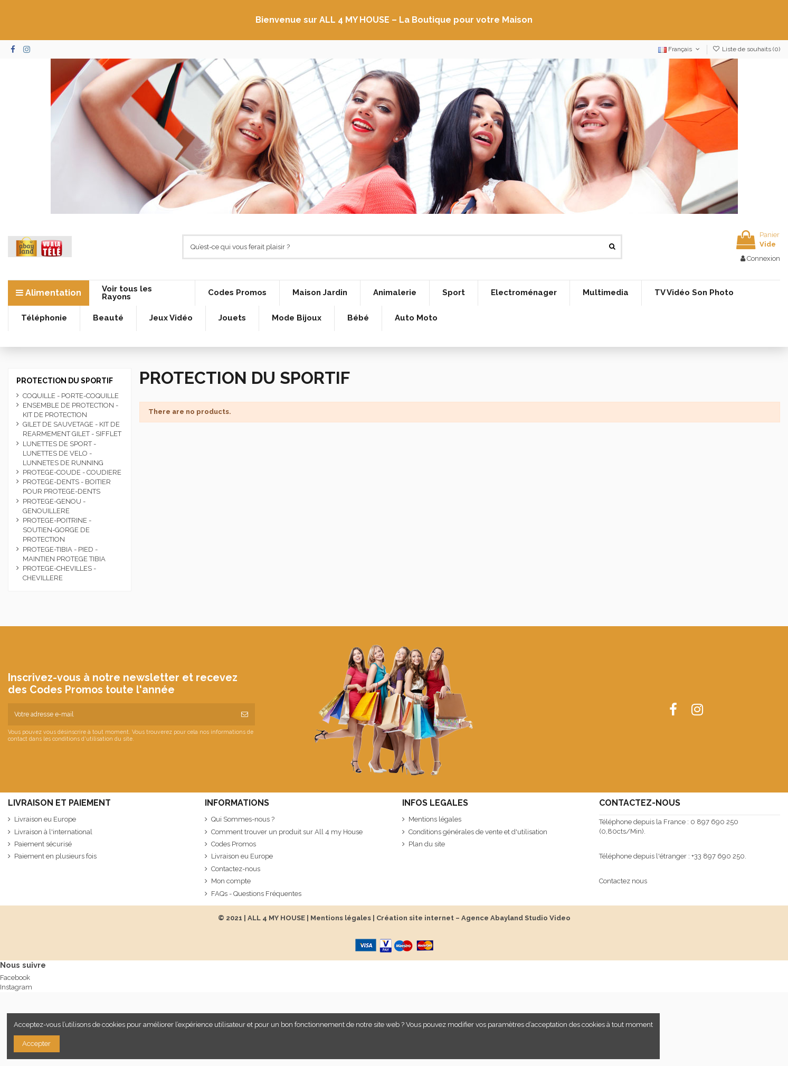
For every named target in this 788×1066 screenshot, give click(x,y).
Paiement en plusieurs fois (55, 856)
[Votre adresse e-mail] (121, 714)
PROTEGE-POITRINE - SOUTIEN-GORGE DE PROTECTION (57, 529)
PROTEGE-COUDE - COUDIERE (72, 472)
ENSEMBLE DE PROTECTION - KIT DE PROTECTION (70, 410)
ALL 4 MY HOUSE (276, 918)
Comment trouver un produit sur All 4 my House (287, 832)
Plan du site (427, 844)
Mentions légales (435, 819)
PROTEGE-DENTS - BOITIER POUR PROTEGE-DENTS (67, 486)
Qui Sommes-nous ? (242, 819)
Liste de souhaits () (746, 49)
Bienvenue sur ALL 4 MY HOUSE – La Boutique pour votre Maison (394, 20)
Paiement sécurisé (43, 844)
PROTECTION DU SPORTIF (64, 380)
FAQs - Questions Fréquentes (256, 894)
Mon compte (231, 881)
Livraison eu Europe (45, 819)
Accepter (36, 1044)
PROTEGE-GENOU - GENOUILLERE (54, 506)
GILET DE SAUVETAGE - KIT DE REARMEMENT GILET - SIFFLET (72, 429)
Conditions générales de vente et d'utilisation (478, 832)
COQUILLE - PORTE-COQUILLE (71, 396)
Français (679, 49)
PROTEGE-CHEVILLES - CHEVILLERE (59, 573)
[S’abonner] (244, 714)
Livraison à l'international (53, 832)
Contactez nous (623, 881)
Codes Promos (233, 844)
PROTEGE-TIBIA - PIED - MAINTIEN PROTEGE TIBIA (64, 554)
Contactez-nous (235, 869)
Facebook (15, 978)
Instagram (16, 987)
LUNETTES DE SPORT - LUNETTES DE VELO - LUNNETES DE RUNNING (63, 453)
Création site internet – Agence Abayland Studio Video (473, 918)
